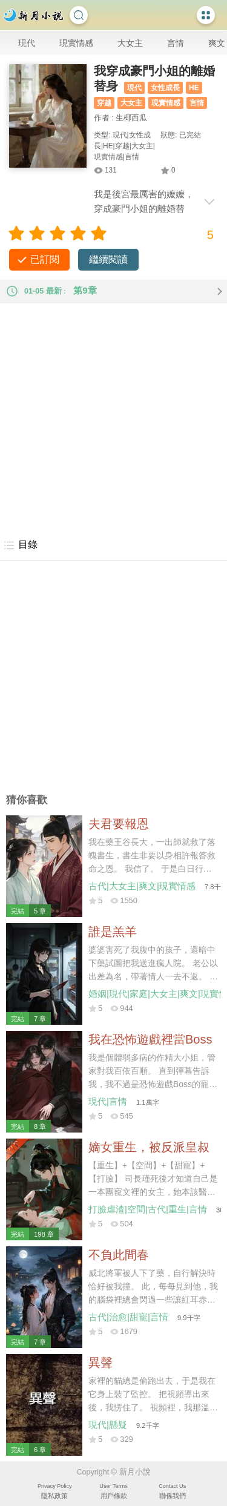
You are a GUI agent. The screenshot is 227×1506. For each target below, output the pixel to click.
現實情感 (76, 43)
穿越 (104, 103)
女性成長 (165, 88)
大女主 (130, 43)
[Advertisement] (113, 416)
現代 (26, 43)
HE (194, 88)
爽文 (216, 43)
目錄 (20, 545)
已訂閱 (44, 259)
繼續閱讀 (108, 259)
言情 (175, 43)
